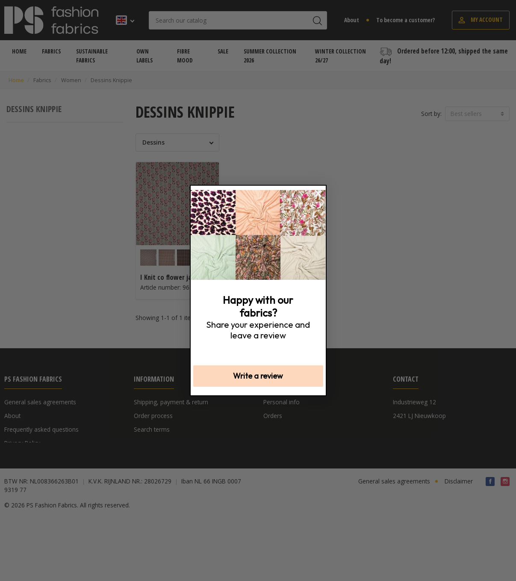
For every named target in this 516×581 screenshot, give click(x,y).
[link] (258, 235)
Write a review (258, 376)
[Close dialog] (318, 193)
